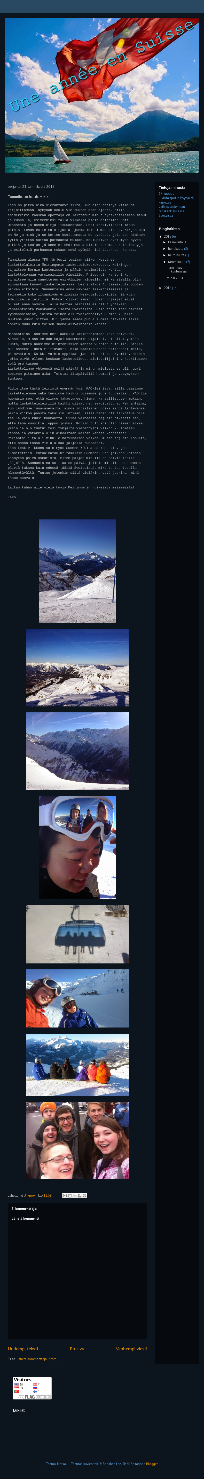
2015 (168, 236)
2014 (168, 288)
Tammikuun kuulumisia (177, 269)
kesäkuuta (176, 242)
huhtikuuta (176, 248)
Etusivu (77, 1348)
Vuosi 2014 (175, 278)
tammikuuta (177, 262)
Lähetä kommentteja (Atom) (37, 1359)
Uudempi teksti (23, 1348)
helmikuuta (176, 255)
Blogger (152, 1464)
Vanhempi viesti (131, 1348)
